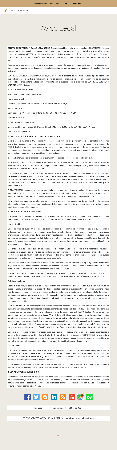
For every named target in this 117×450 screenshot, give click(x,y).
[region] (58, 3)
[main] (58, 28)
